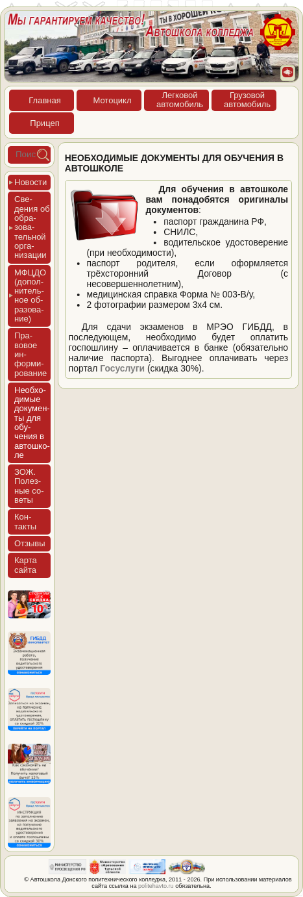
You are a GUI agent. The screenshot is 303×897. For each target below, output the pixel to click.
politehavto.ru (156, 886)
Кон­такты (25, 521)
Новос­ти (30, 182)
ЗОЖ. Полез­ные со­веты (29, 486)
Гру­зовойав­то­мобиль (247, 99)
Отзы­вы (29, 543)
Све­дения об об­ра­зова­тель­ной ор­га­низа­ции (32, 227)
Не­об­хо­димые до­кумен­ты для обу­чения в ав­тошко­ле (32, 422)
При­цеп (44, 123)
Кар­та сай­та (25, 564)
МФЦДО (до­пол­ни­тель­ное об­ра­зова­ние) (30, 295)
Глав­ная (44, 100)
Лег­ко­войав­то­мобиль (179, 99)
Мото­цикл (112, 100)
